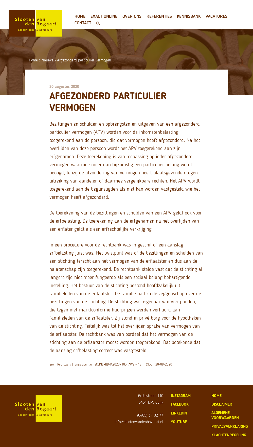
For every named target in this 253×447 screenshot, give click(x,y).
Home (80, 16)
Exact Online (104, 16)
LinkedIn (179, 413)
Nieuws (47, 60)
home (216, 395)
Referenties (159, 16)
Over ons (131, 16)
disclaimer (221, 404)
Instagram (181, 395)
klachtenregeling (228, 435)
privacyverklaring (229, 426)
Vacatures (216, 16)
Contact (83, 23)
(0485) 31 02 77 (150, 415)
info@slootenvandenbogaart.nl (139, 421)
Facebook (180, 404)
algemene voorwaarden (225, 415)
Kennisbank (189, 16)
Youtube (179, 421)
